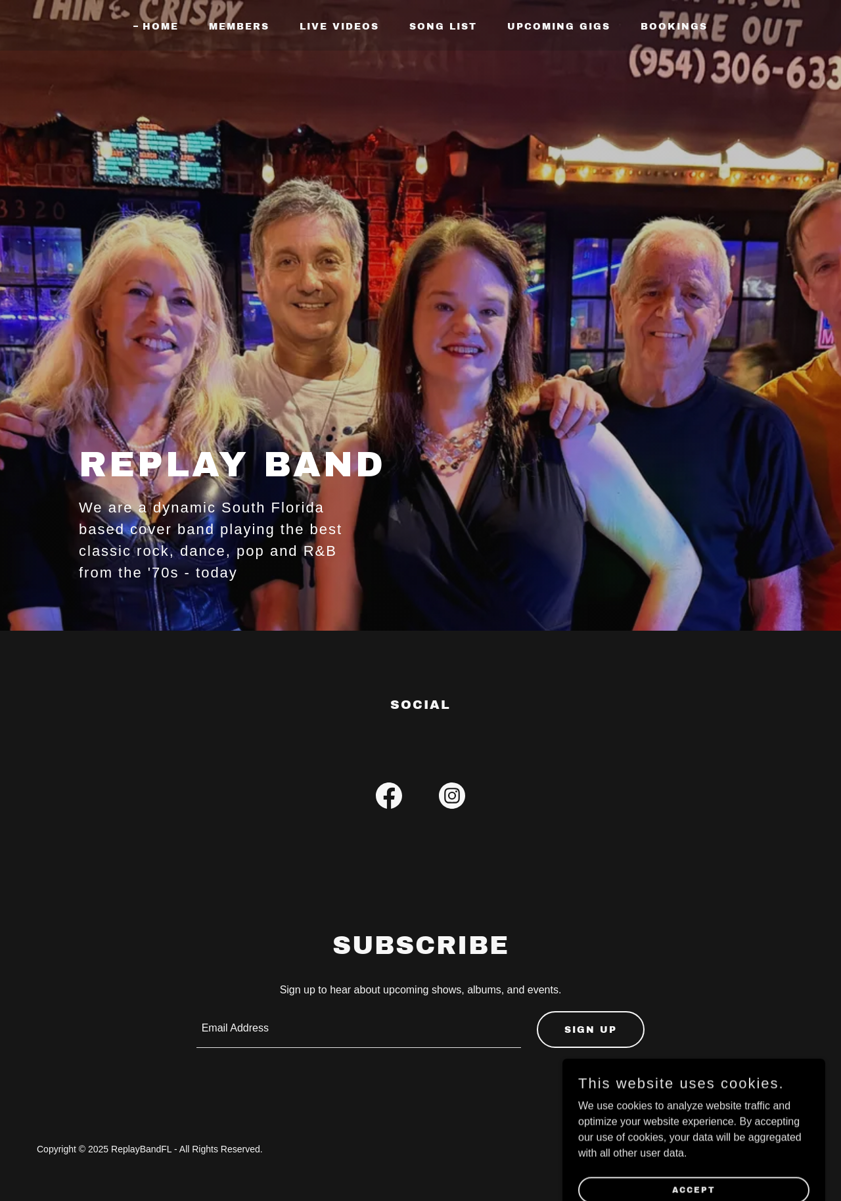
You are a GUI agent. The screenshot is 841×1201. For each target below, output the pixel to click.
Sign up (590, 1030)
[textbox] (359, 1029)
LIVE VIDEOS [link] (339, 27)
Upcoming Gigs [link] (558, 27)
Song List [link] (443, 27)
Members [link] (239, 27)
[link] (388, 798)
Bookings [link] (674, 27)
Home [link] (161, 27)
